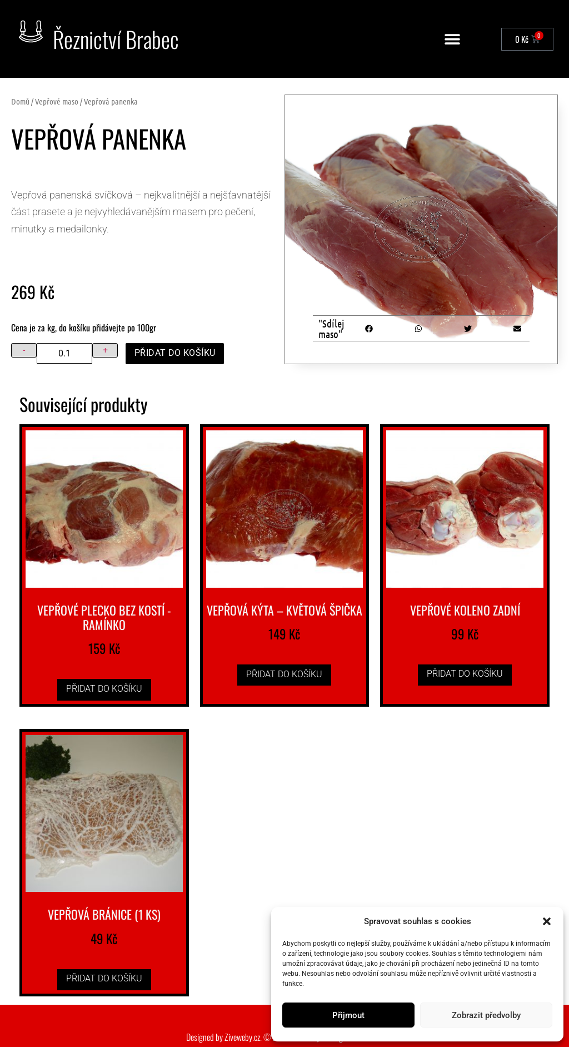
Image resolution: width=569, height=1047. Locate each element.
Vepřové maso (56, 101)
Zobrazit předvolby (486, 1015)
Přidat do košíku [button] (104, 688)
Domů (20, 101)
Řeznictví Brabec (116, 39)
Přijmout (348, 1015)
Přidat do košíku (174, 353)
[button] (546, 921)
